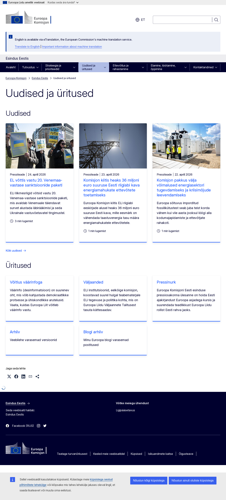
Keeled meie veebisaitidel (109, 454)
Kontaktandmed (203, 67)
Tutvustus (28, 67)
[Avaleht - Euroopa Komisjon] (34, 18)
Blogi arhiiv (93, 332)
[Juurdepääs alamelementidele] (39, 67)
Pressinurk (166, 282)
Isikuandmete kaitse (160, 454)
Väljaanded (93, 282)
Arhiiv (15, 332)
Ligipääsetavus (125, 410)
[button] (9, 376)
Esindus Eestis (40, 78)
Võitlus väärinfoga (26, 282)
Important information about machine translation (72, 46)
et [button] (140, 20)
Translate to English (27, 46)
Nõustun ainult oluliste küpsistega (192, 480)
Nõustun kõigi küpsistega (149, 480)
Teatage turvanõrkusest (72, 454)
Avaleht (11, 67)
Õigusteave (186, 454)
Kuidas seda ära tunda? (63, 2)
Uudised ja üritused (88, 67)
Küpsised (136, 454)
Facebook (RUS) (23, 425)
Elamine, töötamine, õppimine (163, 67)
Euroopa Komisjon (16, 78)
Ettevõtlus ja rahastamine (120, 67)
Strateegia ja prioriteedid (53, 67)
